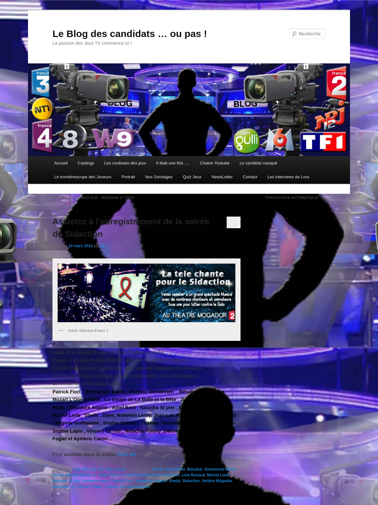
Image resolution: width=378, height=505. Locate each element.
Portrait (128, 176)
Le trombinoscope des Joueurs (82, 176)
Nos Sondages (159, 176)
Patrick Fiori (122, 481)
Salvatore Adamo (151, 481)
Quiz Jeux (192, 176)
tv (73, 486)
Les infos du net (88, 469)
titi (102, 246)
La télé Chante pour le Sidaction (150, 475)
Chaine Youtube (215, 163)
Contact (250, 176)
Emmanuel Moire (220, 469)
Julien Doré (108, 475)
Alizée (158, 469)
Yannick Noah (89, 486)
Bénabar (195, 469)
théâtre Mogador (217, 481)
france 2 (87, 475)
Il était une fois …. (173, 163)
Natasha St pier (66, 481)
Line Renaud (193, 475)
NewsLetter (222, 176)
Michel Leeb (218, 475)
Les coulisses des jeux (125, 163)
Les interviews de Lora (288, 176)
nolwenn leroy (96, 481)
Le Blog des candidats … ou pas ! (129, 33)
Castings (86, 163)
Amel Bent (175, 469)
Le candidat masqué (258, 163)
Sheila (174, 481)
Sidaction (191, 481)
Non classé (116, 469)
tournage (60, 486)
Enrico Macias (65, 475)
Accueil (61, 163)
